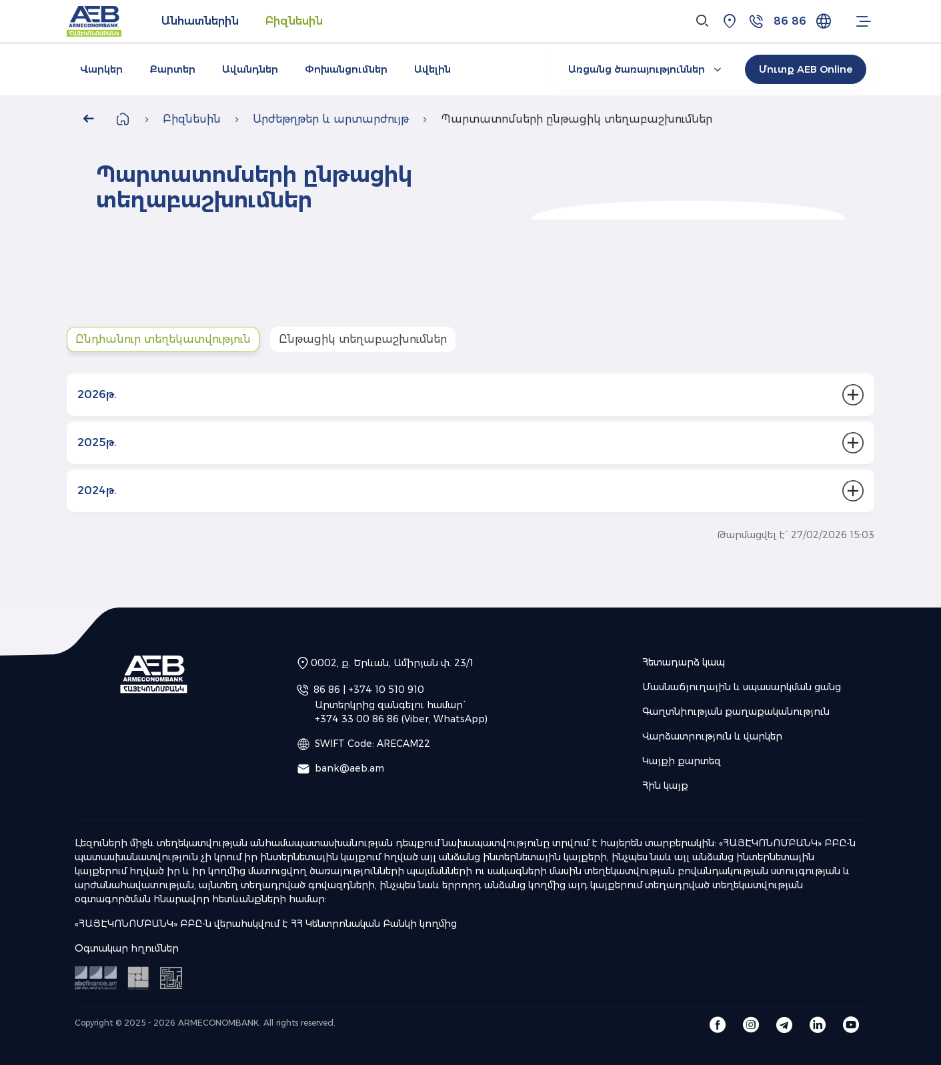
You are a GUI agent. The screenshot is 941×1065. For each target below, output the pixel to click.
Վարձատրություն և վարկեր (712, 736)
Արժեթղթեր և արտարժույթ (331, 119)
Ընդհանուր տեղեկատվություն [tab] (163, 339)
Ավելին (432, 69)
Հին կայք (665, 786)
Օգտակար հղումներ (127, 948)
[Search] (703, 21)
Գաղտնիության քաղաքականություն (736, 712)
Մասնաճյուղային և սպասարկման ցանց (741, 687)
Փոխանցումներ (346, 69)
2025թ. (97, 442)
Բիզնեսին (294, 21)
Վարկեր (101, 69)
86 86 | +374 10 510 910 (368, 689)
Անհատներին (200, 21)
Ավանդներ (250, 69)
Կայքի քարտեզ (681, 761)
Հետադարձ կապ (683, 662)
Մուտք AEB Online (805, 69)
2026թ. (97, 394)
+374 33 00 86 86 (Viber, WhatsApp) (401, 719)
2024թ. (97, 490)
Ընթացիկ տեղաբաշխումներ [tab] (363, 339)
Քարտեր (172, 69)
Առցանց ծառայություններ (646, 69)
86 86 (790, 21)
